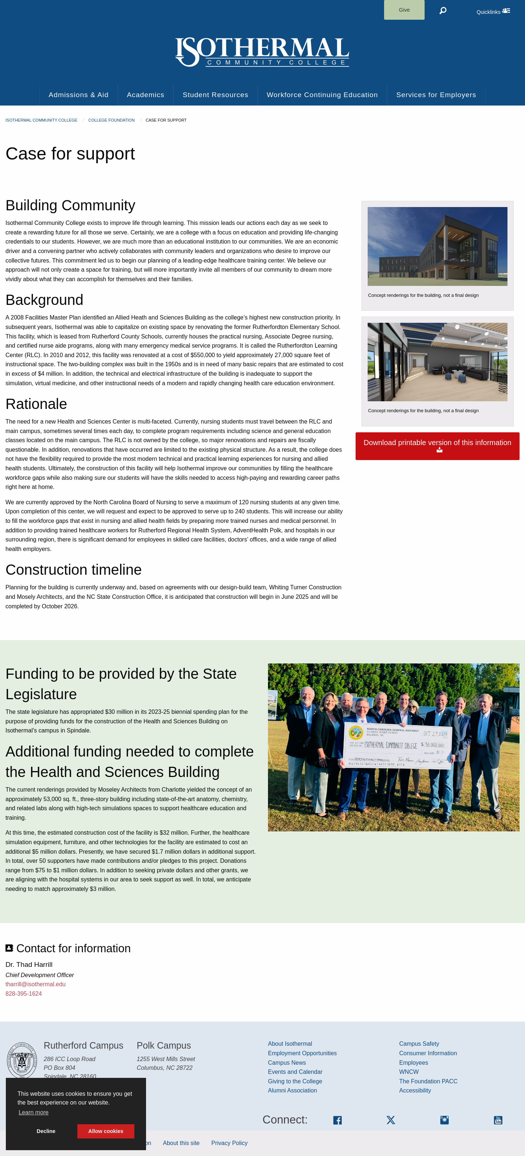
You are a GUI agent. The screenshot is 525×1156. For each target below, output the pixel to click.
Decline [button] (46, 1131)
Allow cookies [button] (105, 1131)
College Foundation (111, 120)
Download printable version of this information (437, 446)
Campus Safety (419, 1044)
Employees (413, 1063)
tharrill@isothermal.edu (35, 984)
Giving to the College (295, 1081)
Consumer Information (428, 1053)
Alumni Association (292, 1090)
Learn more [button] (34, 1112)
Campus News (287, 1063)
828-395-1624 (23, 994)
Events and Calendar (295, 1072)
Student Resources (215, 95)
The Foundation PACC (428, 1081)
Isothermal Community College (41, 120)
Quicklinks (500, 11)
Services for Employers (436, 95)
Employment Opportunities (302, 1053)
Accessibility (415, 1090)
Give (404, 10)
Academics (146, 95)
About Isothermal (290, 1044)
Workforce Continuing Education (322, 95)
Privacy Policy (229, 1143)
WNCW (409, 1072)
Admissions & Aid (78, 95)
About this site (181, 1143)
